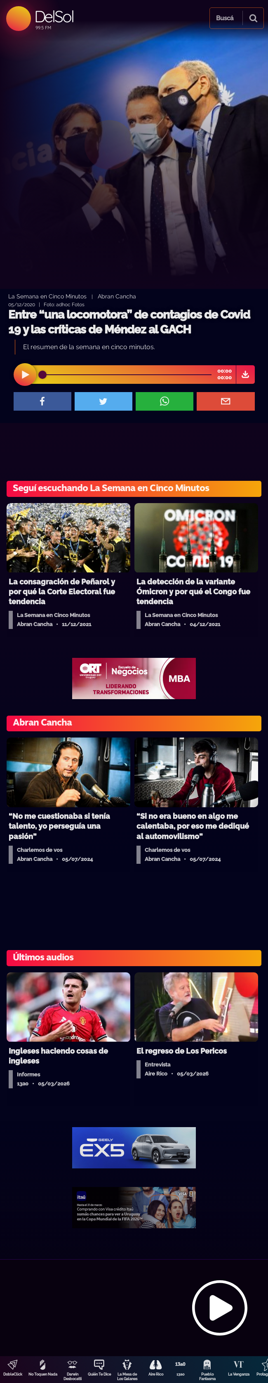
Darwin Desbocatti (72, 1376)
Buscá (224, 18)
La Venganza (238, 1374)
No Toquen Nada (42, 1374)
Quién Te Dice (99, 1374)
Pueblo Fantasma (207, 1376)
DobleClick (12, 1374)
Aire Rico (155, 1374)
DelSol (53, 16)
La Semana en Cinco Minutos (47, 296)
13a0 (180, 1374)
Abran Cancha (117, 296)
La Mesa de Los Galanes (127, 1376)
